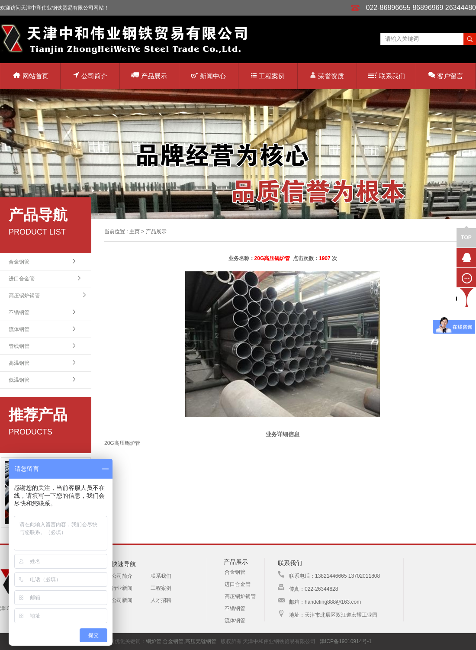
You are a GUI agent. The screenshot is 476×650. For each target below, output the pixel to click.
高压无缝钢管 (200, 641)
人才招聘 (161, 600)
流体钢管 (19, 329)
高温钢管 (19, 363)
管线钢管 (19, 346)
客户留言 (445, 75)
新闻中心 (208, 76)
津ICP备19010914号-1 (346, 641)
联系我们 (386, 76)
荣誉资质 (327, 75)
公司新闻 (122, 600)
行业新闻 (122, 588)
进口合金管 (22, 279)
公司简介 (90, 75)
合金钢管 (19, 262)
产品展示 (149, 75)
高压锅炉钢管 (24, 296)
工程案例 (268, 76)
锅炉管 (153, 641)
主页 (134, 231)
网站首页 (30, 76)
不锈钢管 (19, 312)
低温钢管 (19, 380)
